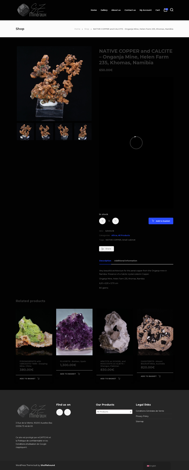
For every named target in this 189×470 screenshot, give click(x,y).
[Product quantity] (109, 221)
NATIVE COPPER (113, 240)
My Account (146, 10)
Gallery (104, 10)
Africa (114, 235)
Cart (158, 10)
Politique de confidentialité (30, 441)
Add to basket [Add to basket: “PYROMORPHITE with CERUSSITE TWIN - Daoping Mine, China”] (27, 378)
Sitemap (140, 421)
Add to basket (163, 221)
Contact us (130, 10)
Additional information (125, 261)
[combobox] (114, 412)
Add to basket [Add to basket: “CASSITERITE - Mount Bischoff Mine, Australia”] (149, 376)
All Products (124, 235)
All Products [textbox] (114, 412)
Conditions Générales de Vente (150, 411)
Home (94, 10)
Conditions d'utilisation (26, 444)
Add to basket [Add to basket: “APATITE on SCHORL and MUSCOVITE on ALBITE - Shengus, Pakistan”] (108, 378)
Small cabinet (128, 240)
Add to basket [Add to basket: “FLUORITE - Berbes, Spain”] (68, 374)
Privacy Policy (142, 416)
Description (105, 261)
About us (116, 10)
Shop (86, 29)
